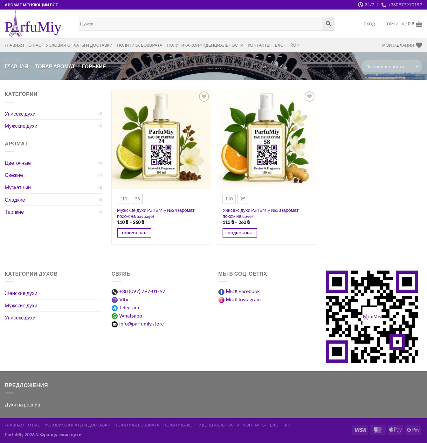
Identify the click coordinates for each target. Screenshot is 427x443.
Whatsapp (130, 315)
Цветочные (18, 163)
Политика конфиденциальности (205, 45)
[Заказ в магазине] (392, 66)
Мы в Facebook (243, 291)
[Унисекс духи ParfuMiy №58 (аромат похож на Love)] (267, 139)
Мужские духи (21, 126)
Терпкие (14, 212)
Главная (14, 45)
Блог (280, 45)
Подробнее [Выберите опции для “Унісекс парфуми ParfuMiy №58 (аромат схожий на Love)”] (240, 233)
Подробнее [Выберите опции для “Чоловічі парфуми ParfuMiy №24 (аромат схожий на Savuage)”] (134, 233)
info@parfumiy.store (141, 323)
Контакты (259, 45)
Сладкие (15, 200)
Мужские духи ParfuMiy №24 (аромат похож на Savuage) (156, 213)
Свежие (14, 175)
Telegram (129, 307)
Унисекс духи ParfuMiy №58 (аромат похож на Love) (261, 213)
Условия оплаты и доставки (79, 45)
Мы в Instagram (243, 299)
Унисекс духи (20, 114)
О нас (35, 45)
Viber (125, 299)
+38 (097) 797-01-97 (142, 291)
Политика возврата (139, 45)
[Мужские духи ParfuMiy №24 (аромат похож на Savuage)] (161, 139)
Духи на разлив (22, 404)
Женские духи (21, 293)
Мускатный (18, 187)
